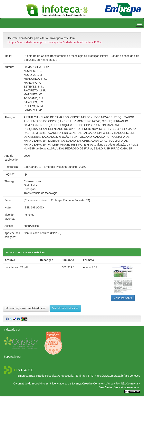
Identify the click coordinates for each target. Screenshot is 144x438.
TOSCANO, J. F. (34, 98)
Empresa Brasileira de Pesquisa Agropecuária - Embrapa (52, 375)
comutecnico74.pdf (16, 267)
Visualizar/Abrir (123, 297)
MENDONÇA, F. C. (35, 78)
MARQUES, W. (33, 94)
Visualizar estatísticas (65, 308)
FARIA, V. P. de (33, 110)
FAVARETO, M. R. (35, 90)
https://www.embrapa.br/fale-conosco (117, 375)
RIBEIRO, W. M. (33, 106)
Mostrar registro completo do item (25, 308)
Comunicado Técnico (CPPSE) (42, 233)
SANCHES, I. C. (33, 102)
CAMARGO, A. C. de (36, 67)
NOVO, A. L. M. (33, 74)
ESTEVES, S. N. (34, 86)
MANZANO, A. (32, 82)
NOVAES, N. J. (33, 70)
